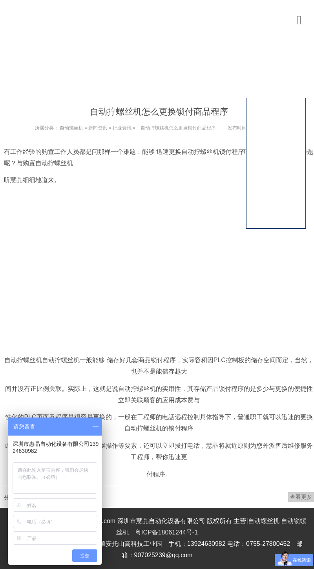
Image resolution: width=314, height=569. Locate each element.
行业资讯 (122, 128)
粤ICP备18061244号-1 (166, 532)
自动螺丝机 (71, 128)
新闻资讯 (97, 128)
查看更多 (301, 497)
